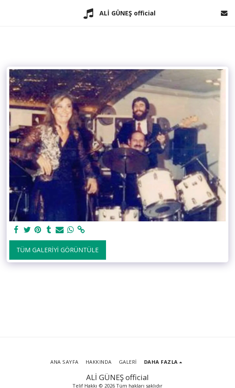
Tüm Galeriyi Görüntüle (57, 250)
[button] (9, 13)
